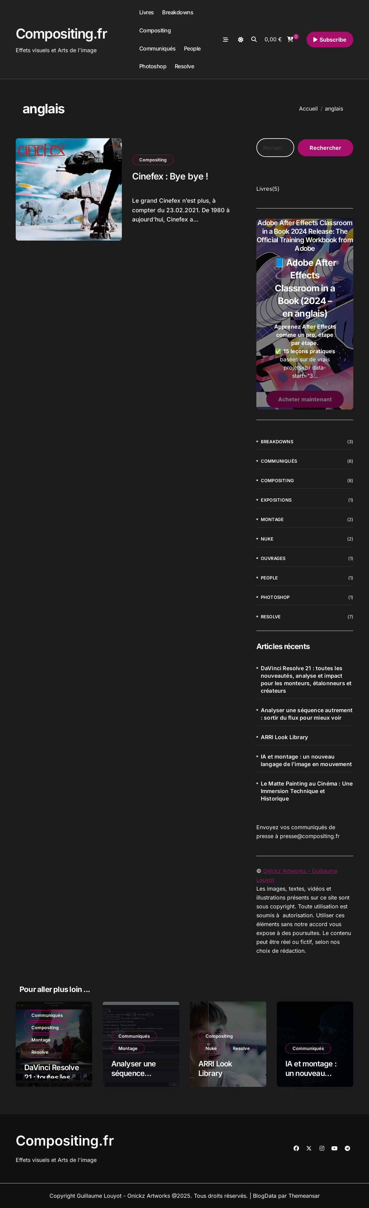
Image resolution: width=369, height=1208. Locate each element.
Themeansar (304, 1195)
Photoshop (153, 66)
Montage (272, 519)
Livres (146, 12)
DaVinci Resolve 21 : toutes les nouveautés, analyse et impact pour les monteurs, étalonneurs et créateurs (306, 679)
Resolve (184, 66)
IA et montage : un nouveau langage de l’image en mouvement (306, 760)
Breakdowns (177, 12)
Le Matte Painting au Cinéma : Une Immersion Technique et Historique (307, 791)
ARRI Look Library (284, 737)
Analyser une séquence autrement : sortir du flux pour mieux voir (307, 714)
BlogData (264, 1195)
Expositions (276, 500)
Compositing (155, 30)
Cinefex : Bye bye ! (171, 176)
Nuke (267, 539)
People (192, 48)
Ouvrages (273, 558)
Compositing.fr (61, 33)
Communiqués (157, 48)
